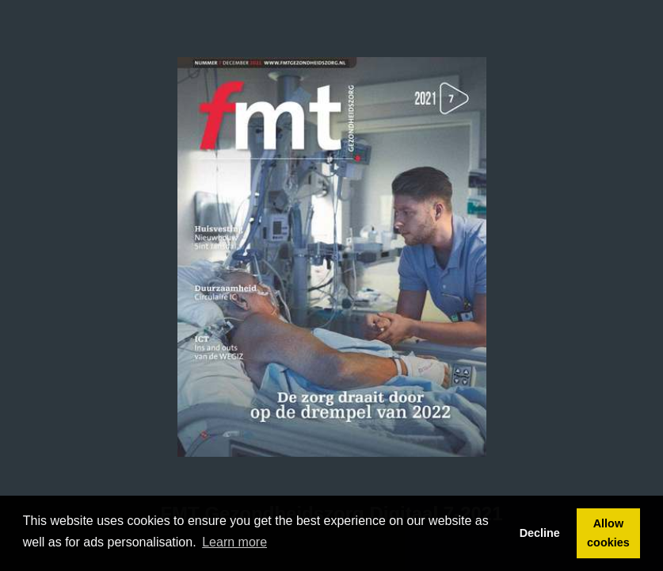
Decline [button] (540, 533)
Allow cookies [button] (608, 533)
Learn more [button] (234, 542)
